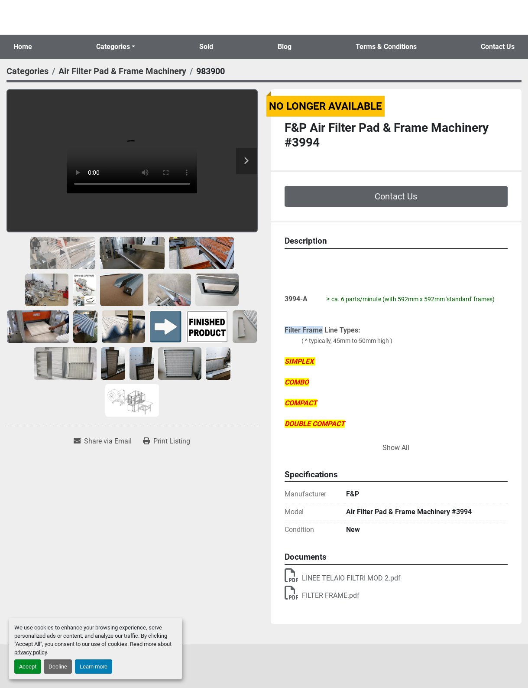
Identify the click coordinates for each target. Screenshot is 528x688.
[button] (115, 47)
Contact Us (498, 46)
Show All (395, 447)
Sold (206, 46)
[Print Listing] (166, 441)
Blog (285, 46)
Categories (113, 46)
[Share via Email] (102, 441)
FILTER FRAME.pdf (322, 595)
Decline (58, 666)
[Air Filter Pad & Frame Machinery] (122, 71)
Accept (27, 666)
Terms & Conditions (386, 46)
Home (22, 46)
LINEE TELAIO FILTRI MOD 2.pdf (343, 578)
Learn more (93, 666)
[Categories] (27, 71)
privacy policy (30, 652)
